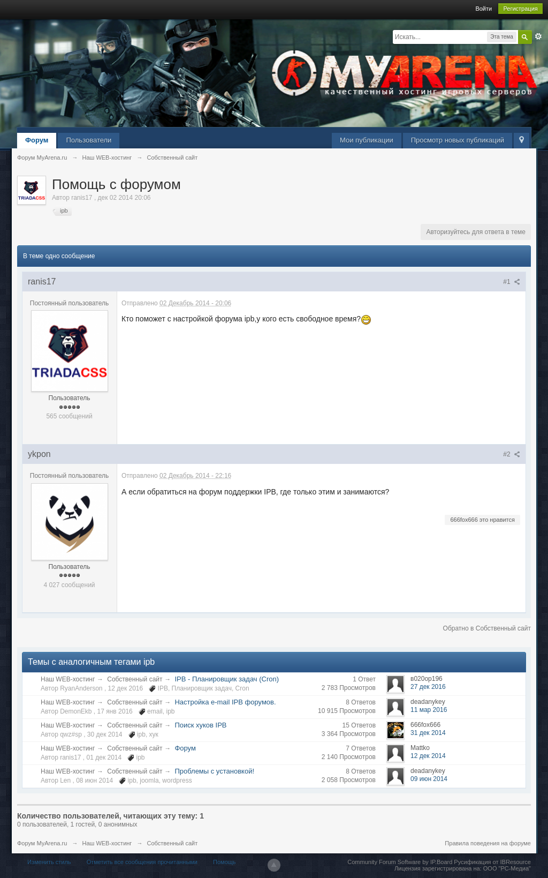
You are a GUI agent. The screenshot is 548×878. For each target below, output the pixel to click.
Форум (36, 140)
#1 (511, 282)
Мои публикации (366, 140)
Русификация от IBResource (491, 862)
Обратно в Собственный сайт (487, 628)
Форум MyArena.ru (42, 843)
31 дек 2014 (428, 733)
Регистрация (520, 8)
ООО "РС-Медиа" (507, 868)
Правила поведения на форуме (488, 843)
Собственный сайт (134, 679)
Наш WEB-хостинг (68, 679)
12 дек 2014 (428, 756)
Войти (483, 8)
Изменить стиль (49, 862)
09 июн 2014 (428, 779)
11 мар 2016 (428, 710)
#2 (511, 454)
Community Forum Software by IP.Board (399, 862)
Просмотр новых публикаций (457, 140)
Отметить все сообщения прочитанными (142, 862)
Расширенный (538, 36)
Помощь (224, 862)
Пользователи (88, 140)
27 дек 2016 (428, 687)
